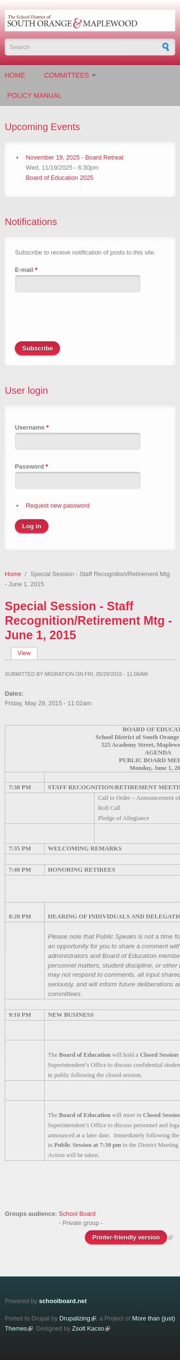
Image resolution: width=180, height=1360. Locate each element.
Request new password (58, 505)
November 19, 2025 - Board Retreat (74, 157)
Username (31, 427)
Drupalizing (75, 1318)
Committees (66, 75)
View (27, 653)
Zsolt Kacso (88, 1328)
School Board (77, 1213)
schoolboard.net (63, 1301)
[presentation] (88, 322)
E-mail (26, 269)
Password (31, 466)
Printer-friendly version (126, 1237)
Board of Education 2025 (60, 177)
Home (15, 75)
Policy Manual (34, 95)
